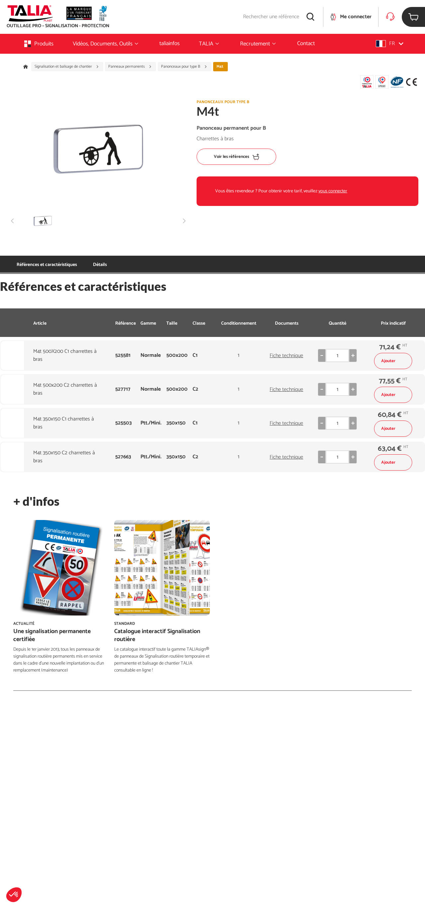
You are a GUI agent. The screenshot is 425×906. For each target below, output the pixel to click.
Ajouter (393, 360)
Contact (306, 43)
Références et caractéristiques (47, 265)
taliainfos (169, 43)
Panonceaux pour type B (184, 67)
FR (389, 43)
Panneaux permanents (130, 67)
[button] (14, 895)
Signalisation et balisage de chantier (67, 67)
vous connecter (332, 191)
